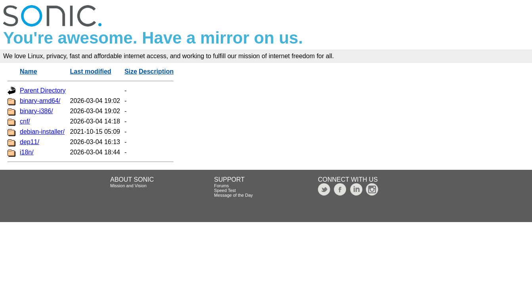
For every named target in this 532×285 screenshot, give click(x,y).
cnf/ (25, 121)
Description (156, 71)
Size (130, 71)
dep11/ (29, 142)
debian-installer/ (42, 131)
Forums (221, 185)
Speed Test (225, 190)
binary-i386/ (36, 111)
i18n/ (27, 152)
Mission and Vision (128, 185)
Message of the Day (233, 195)
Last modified (90, 71)
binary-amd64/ (40, 100)
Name (28, 71)
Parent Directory (43, 90)
